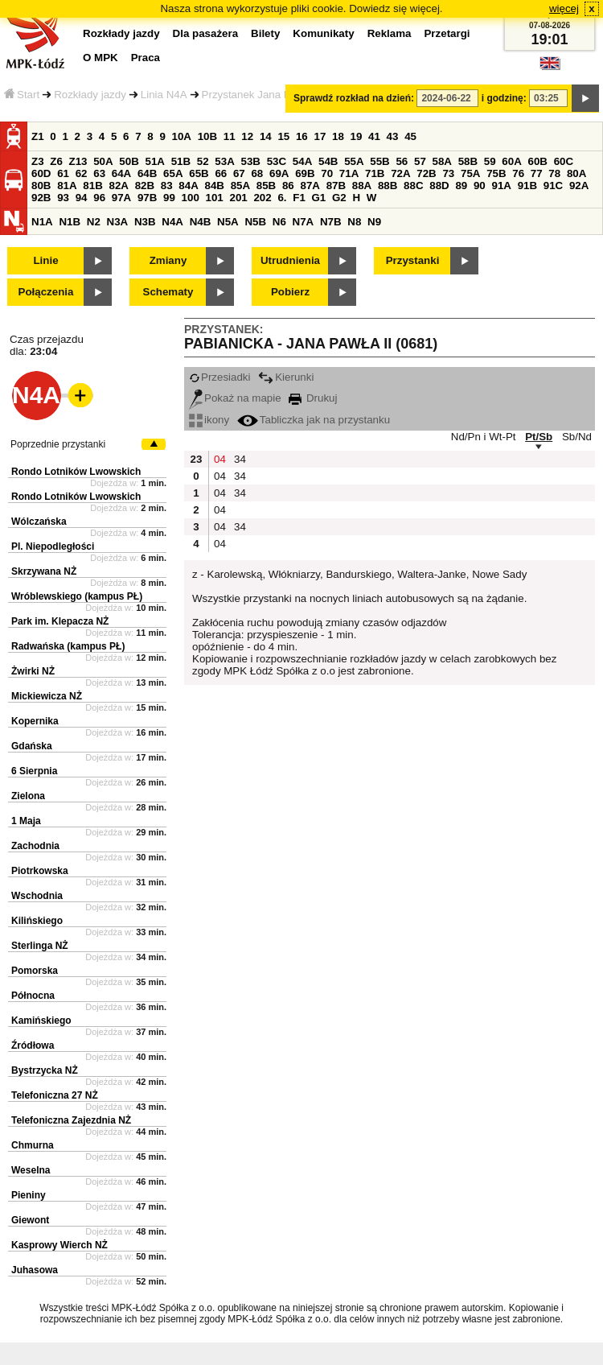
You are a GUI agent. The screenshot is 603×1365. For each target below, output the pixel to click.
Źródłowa (32, 1045)
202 (262, 198)
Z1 (37, 136)
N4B (200, 222)
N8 (354, 222)
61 (63, 173)
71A (349, 173)
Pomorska (34, 970)
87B (336, 185)
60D (41, 173)
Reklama (389, 33)
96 (99, 198)
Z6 (56, 161)
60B (538, 161)
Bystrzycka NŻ (44, 1070)
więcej (564, 8)
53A (224, 161)
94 (82, 198)
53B (250, 161)
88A (361, 185)
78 (554, 173)
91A (501, 185)
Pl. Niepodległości (52, 546)
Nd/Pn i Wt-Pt (483, 437)
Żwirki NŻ (33, 671)
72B (426, 173)
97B (147, 198)
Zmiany (168, 260)
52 (203, 161)
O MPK (100, 58)
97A (121, 198)
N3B (145, 222)
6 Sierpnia (34, 771)
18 (338, 136)
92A (579, 185)
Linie (45, 260)
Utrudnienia (290, 260)
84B (214, 185)
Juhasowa (34, 1270)
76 (518, 173)
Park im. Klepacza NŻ (60, 621)
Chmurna (32, 1145)
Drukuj (313, 398)
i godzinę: (504, 98)
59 (490, 161)
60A (511, 161)
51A (155, 161)
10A (181, 136)
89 (461, 185)
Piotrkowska (39, 870)
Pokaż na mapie (235, 398)
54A (302, 161)
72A (400, 173)
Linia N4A (164, 95)
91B (527, 185)
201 (239, 198)
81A (66, 185)
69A (279, 173)
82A (118, 185)
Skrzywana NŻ (43, 571)
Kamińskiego (41, 1020)
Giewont (30, 1220)
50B (128, 161)
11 (230, 136)
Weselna (30, 1170)
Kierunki (286, 377)
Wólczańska (39, 521)
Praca (145, 58)
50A (103, 161)
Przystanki (413, 260)
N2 (93, 222)
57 (420, 161)
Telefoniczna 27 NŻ (54, 1095)
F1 (299, 198)
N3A (118, 222)
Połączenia (46, 292)
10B (207, 136)
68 (257, 173)
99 (169, 198)
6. (281, 198)
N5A (228, 222)
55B (379, 161)
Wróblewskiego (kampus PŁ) (76, 596)
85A (240, 185)
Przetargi (447, 33)
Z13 (78, 161)
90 (480, 185)
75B (496, 173)
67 (239, 173)
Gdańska (31, 746)
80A (576, 173)
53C (276, 161)
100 (190, 198)
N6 (279, 222)
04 (220, 459)
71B (374, 173)
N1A (42, 222)
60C (563, 161)
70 (327, 173)
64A (121, 173)
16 (302, 136)
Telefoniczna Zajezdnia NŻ (71, 1120)
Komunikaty (323, 33)
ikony (209, 420)
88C (413, 185)
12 (247, 136)
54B (328, 161)
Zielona (28, 796)
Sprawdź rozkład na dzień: (353, 98)
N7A (303, 222)
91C (553, 185)
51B (181, 161)
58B (468, 161)
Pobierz (290, 292)
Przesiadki (219, 377)
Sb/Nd (577, 437)
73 (448, 173)
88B (387, 185)
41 (374, 136)
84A (188, 185)
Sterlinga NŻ (39, 945)
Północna (33, 995)
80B (41, 185)
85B (266, 185)
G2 (339, 198)
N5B (255, 222)
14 (266, 136)
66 (221, 173)
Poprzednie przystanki (57, 444)
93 (63, 198)
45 (410, 136)
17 (320, 136)
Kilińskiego (37, 920)
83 (167, 185)
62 (82, 173)
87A (309, 185)
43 (393, 136)
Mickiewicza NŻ (46, 696)
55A (353, 161)
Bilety (265, 33)
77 (537, 173)
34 (240, 459)
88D (439, 185)
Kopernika (35, 721)
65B (198, 173)
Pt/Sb (538, 437)
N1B (69, 222)
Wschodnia (37, 895)
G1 (319, 198)
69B (304, 173)
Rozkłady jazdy (90, 95)
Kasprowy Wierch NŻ (59, 1245)
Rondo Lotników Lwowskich (76, 471)
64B (147, 173)
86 (288, 185)
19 (357, 136)
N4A (172, 222)
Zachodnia (35, 846)
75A (470, 173)
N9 (374, 222)
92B (41, 198)
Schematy (168, 292)
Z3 (37, 161)
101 (215, 198)
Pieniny (28, 1195)
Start (21, 95)
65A (173, 173)
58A (442, 161)
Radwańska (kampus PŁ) (68, 646)
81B (92, 185)
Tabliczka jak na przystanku (313, 420)
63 (99, 173)
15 (283, 136)
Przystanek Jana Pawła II (262, 95)
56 (402, 161)
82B (144, 185)
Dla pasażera (206, 33)
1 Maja (26, 821)
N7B (331, 222)
